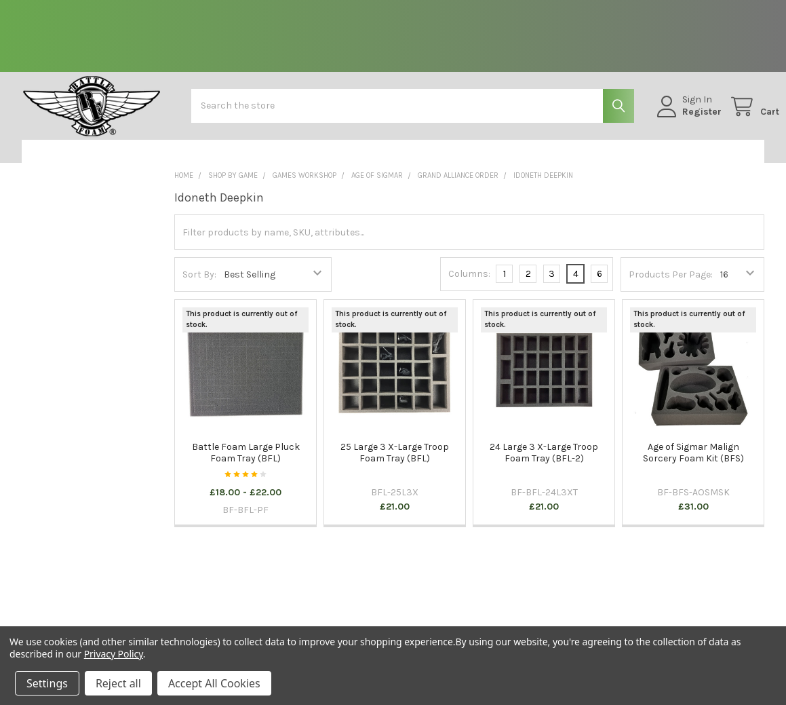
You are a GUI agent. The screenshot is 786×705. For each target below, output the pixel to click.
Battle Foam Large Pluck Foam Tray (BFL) (246, 464)
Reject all (118, 683)
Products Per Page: (671, 285)
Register (687, 119)
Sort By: (199, 285)
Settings (47, 683)
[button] (87, 162)
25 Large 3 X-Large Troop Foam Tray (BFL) (394, 464)
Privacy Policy (113, 653)
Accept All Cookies (214, 683)
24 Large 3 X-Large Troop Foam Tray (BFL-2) (544, 464)
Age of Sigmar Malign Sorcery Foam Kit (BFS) (693, 464)
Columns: (469, 284)
